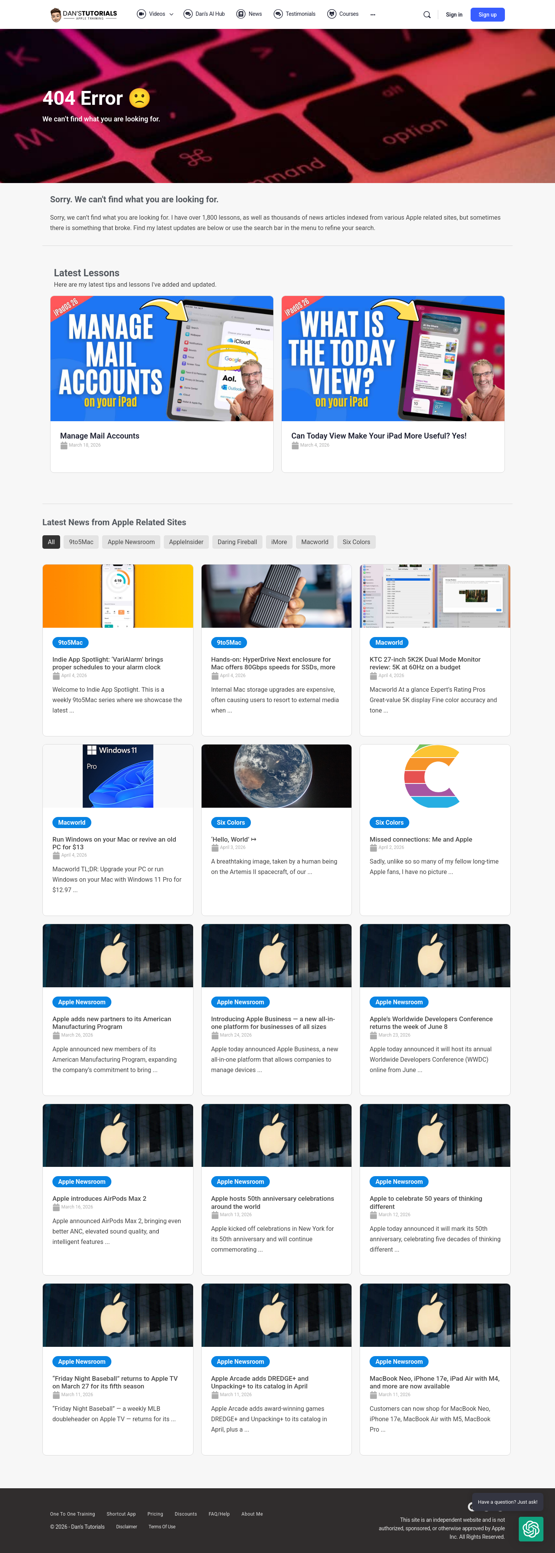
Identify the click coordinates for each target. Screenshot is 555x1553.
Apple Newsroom (131, 542)
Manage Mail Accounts (100, 435)
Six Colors (356, 542)
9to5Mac (81, 542)
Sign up (488, 15)
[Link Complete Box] (118, 650)
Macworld (315, 542)
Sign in (454, 15)
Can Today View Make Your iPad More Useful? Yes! (379, 435)
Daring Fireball (237, 542)
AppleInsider (186, 542)
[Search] (427, 14)
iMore (279, 542)
